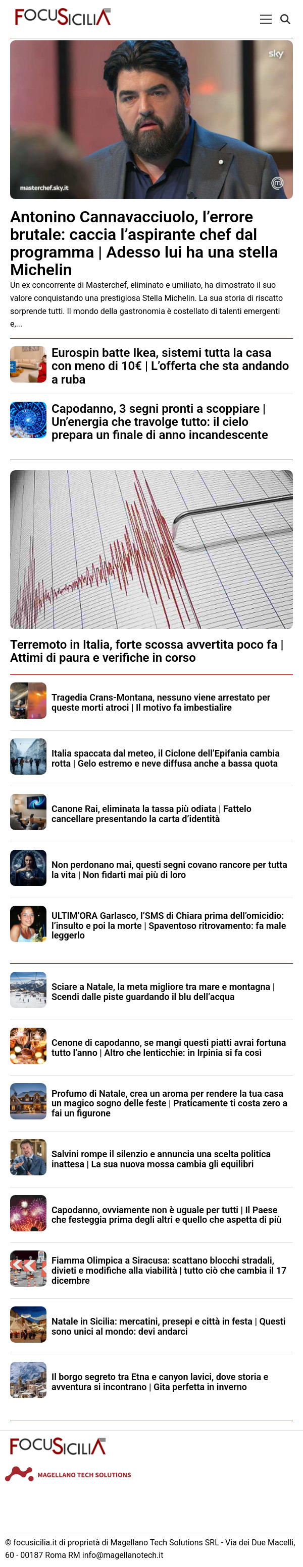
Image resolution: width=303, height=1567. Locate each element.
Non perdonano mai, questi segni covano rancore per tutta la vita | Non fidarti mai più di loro (169, 869)
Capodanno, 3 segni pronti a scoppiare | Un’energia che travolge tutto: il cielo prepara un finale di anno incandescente (160, 422)
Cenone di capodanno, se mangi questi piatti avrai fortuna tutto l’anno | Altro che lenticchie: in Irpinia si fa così (169, 1047)
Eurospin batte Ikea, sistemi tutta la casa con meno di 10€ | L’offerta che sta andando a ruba (170, 366)
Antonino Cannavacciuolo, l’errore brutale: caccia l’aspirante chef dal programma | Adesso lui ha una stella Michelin (144, 243)
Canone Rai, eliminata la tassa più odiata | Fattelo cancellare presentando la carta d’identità (151, 813)
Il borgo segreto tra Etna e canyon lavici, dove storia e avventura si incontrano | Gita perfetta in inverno (160, 1381)
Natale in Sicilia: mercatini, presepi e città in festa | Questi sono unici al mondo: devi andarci (169, 1326)
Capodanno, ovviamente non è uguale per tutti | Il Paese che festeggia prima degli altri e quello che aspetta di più (166, 1215)
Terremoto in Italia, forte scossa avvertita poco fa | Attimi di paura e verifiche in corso (146, 651)
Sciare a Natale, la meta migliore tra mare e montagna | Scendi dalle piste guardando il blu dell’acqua (163, 991)
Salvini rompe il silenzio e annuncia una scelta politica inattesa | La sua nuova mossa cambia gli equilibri (161, 1159)
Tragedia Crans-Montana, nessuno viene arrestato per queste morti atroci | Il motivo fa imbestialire (161, 702)
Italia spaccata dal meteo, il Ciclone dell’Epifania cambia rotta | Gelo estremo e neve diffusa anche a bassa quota (166, 758)
